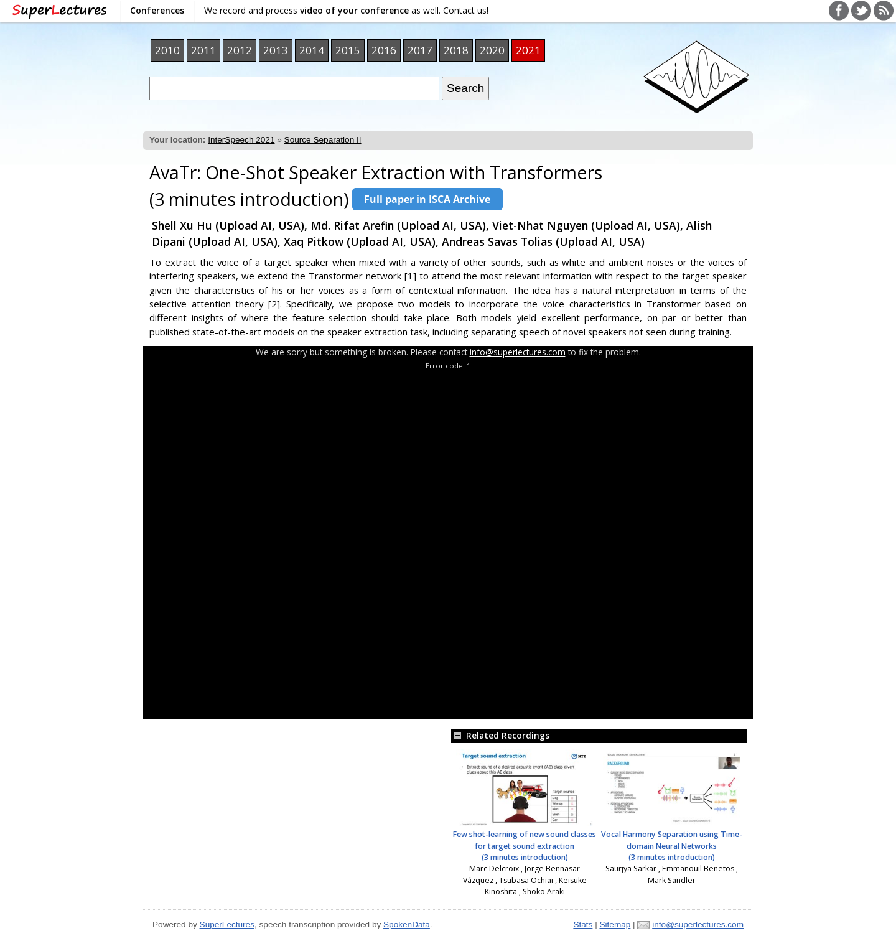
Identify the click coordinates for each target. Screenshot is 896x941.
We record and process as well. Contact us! (346, 10)
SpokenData (406, 924)
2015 (347, 50)
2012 (239, 50)
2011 (203, 50)
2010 (167, 50)
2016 (383, 50)
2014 (311, 50)
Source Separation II (323, 139)
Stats (582, 924)
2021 (528, 50)
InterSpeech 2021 (241, 139)
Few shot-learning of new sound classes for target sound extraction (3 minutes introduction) (524, 846)
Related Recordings (500, 735)
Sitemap (614, 924)
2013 (275, 50)
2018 (456, 50)
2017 (420, 50)
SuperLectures (227, 924)
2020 (492, 50)
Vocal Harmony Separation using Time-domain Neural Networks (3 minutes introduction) (671, 846)
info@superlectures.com (518, 352)
